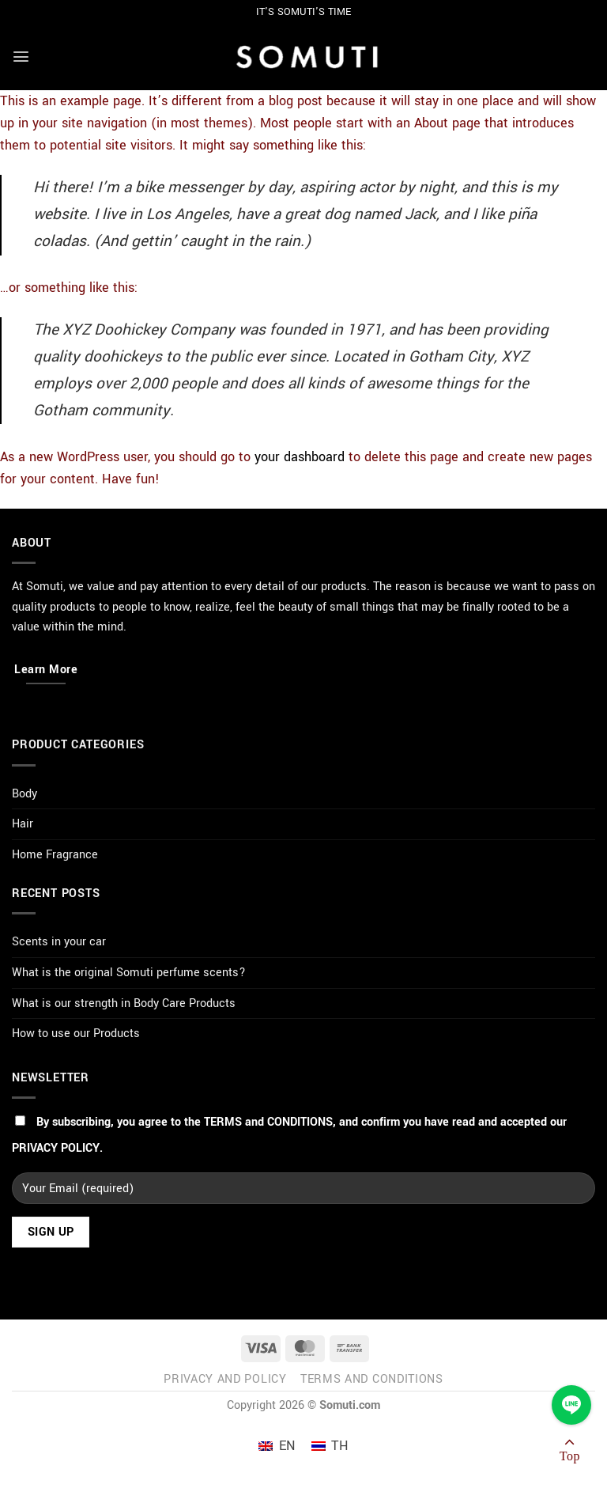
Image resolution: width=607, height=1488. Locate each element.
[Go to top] (570, 1452)
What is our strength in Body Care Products (124, 1003)
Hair (22, 824)
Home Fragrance (55, 854)
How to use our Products (76, 1033)
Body (24, 794)
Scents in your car (59, 941)
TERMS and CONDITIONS (268, 1122)
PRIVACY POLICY (56, 1148)
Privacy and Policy (225, 1379)
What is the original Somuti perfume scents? (129, 972)
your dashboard (299, 457)
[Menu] (21, 56)
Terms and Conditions (371, 1379)
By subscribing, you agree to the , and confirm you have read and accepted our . (289, 1135)
